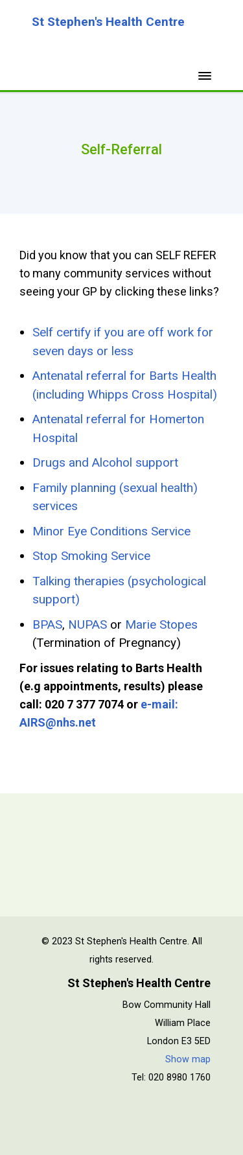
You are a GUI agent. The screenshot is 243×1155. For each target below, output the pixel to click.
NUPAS (87, 624)
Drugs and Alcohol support (105, 462)
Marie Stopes (161, 624)
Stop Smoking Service (91, 555)
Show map (188, 1059)
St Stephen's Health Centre (108, 22)
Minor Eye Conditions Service (111, 531)
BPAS (47, 624)
